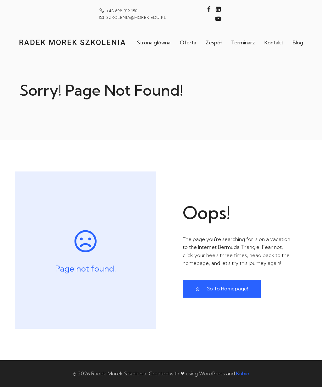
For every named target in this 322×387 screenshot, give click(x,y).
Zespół (214, 42)
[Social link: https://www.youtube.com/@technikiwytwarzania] (218, 19)
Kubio (242, 373)
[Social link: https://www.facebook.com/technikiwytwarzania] (209, 9)
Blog (298, 42)
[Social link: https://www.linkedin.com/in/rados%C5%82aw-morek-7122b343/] (218, 9)
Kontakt (273, 42)
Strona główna (153, 42)
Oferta (188, 42)
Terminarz (243, 42)
